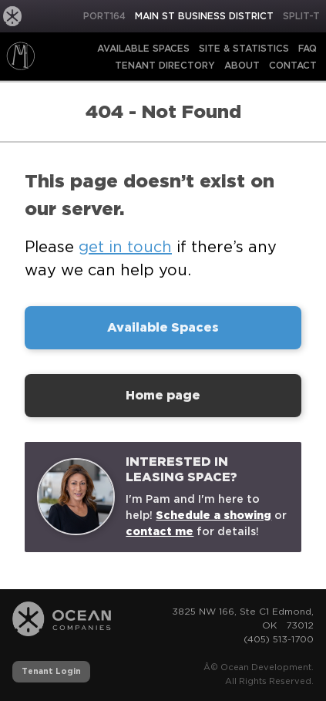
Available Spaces (143, 48)
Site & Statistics (244, 48)
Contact (293, 65)
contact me (159, 531)
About (242, 65)
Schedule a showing (213, 515)
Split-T (301, 16)
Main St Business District (204, 16)
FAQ (307, 48)
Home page (163, 395)
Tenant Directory (165, 65)
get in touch (125, 246)
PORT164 (104, 16)
